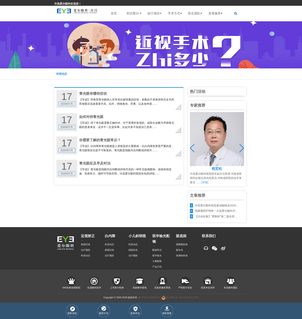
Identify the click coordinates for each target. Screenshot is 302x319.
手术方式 (175, 13)
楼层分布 (103, 310)
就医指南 (166, 310)
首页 (114, 13)
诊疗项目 (154, 13)
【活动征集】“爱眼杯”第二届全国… (216, 216)
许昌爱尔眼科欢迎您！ (67, 3)
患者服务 (215, 13)
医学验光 (157, 255)
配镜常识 (157, 250)
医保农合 (135, 310)
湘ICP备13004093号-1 (149, 297)
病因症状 (85, 244)
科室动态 (61, 73)
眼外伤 (179, 250)
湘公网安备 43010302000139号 (180, 297)
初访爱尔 (134, 13)
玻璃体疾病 (182, 255)
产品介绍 (157, 266)
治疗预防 (85, 250)
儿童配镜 (157, 261)
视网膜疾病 (182, 244)
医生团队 (195, 13)
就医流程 (72, 311)
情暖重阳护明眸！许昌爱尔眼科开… (216, 210)
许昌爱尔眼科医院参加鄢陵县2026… (217, 205)
